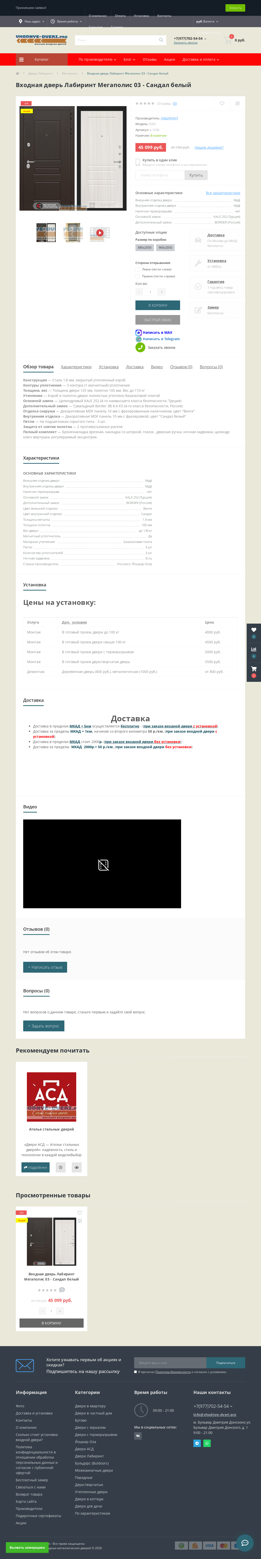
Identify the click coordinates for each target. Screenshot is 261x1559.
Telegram (197, 1443)
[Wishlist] (222, 103)
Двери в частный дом (93, 1413)
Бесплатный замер (32, 1480)
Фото (20, 1406)
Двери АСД (84, 1449)
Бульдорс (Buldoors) (92, 1463)
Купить (196, 175)
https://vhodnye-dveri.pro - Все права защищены (50, 1543)
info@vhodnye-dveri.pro (215, 1414)
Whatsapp (206, 1443)
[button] (254, 672)
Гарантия (96, 27)
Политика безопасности (173, 1372)
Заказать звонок (186, 42)
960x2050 (165, 247)
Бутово (81, 1420)
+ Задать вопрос (43, 1026)
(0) (175, 103)
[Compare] (237, 103)
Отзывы (150, 59)
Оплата (120, 16)
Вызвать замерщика (27, 1547)
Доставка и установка (34, 1413)
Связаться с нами (31, 1487)
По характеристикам (92, 1513)
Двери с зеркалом (90, 1427)
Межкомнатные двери (94, 1470)
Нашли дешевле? (209, 147)
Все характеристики (223, 192)
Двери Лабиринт (40, 73)
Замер (208, 307)
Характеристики (76, 367)
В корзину (158, 305)
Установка (141, 16)
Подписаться (225, 1363)
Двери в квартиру (90, 1406)
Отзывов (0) (181, 367)
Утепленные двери (91, 1491)
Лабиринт (169, 118)
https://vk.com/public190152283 (138, 1436)
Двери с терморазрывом (96, 1434)
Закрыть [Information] (235, 7)
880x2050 (144, 247)
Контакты (164, 16)
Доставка (211, 235)
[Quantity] (150, 292)
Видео (157, 367)
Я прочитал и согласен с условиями (182, 1372)
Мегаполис (70, 73)
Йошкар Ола (85, 1441)
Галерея (117, 27)
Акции (169, 59)
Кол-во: (141, 283)
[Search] (161, 40)
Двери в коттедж (89, 1499)
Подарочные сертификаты (38, 1515)
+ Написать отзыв (45, 967)
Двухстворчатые (89, 1484)
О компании (98, 16)
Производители (29, 1508)
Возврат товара (29, 1494)
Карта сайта (26, 1501)
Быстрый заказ (158, 319)
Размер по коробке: (151, 239)
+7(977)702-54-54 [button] (213, 1406)
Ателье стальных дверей (51, 1129)
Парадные (84, 1477)
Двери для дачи (88, 1506)
